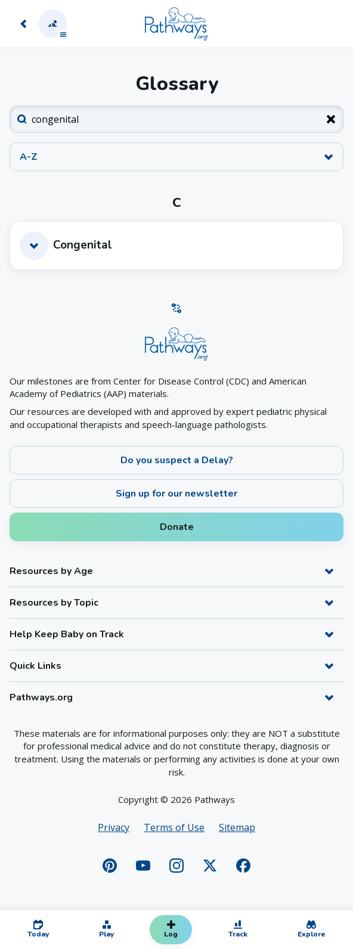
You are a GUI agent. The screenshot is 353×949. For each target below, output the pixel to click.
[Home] (176, 24)
